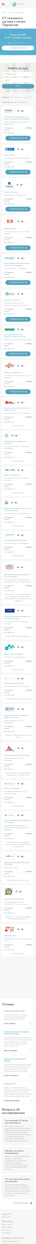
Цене (16, 102)
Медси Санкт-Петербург (13, 654)
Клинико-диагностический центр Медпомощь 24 (17, 409)
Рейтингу (23, 102)
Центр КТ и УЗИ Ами (12, 300)
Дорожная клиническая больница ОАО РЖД (17, 863)
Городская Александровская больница (15, 442)
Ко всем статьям (21, 1203)
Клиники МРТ (6, 1214)
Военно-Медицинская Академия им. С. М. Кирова (17, 821)
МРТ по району (7, 1227)
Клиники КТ (6, 1217)
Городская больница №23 (14, 683)
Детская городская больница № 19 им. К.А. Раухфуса (17, 576)
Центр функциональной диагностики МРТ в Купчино (15, 336)
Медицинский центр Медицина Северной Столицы (16, 716)
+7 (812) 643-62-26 (32, 4)
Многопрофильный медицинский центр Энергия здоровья (16, 264)
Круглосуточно (15, 97)
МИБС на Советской (12, 475)
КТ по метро (6, 1230)
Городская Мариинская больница (16, 755)
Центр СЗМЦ (9, 155)
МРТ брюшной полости (10, 1241)
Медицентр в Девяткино (13, 372)
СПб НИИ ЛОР (10, 936)
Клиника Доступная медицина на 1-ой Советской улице (17, 617)
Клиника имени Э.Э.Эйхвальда (15, 540)
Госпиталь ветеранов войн (14, 899)
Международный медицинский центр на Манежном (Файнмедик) (17, 118)
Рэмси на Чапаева (10, 192)
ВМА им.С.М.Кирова (11, 788)
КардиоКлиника (10, 229)
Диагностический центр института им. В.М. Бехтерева (17, 509)
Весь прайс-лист (9, 133)
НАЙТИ (18, 86)
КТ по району (6, 1233)
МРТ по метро (7, 1225)
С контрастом (26, 97)
